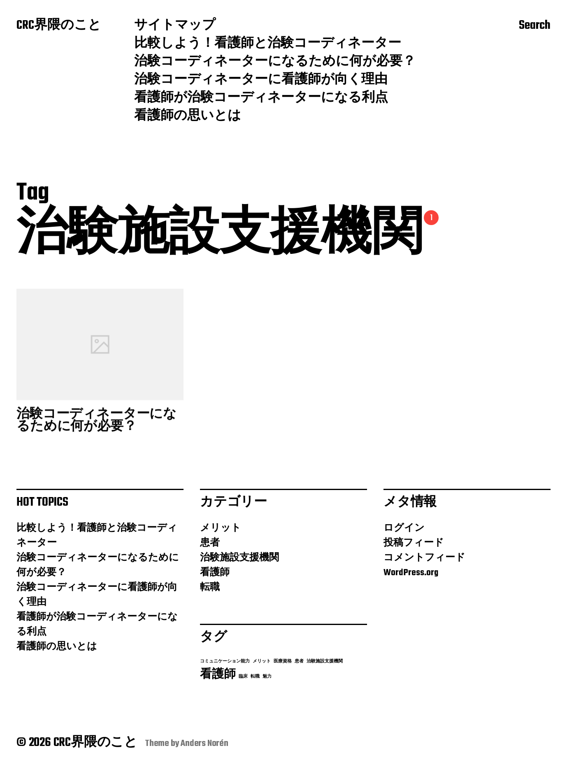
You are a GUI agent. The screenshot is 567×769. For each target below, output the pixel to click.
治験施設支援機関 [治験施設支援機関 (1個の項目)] (325, 661)
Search (535, 26)
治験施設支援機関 (239, 558)
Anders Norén (204, 743)
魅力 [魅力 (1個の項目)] (267, 677)
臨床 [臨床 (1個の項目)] (243, 677)
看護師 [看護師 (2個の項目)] (218, 674)
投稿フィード (413, 543)
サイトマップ (175, 26)
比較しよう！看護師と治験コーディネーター (267, 44)
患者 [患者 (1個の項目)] (299, 661)
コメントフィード (424, 558)
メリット (220, 528)
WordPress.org (410, 573)
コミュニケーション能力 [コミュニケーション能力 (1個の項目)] (225, 661)
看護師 (215, 573)
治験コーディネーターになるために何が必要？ (275, 62)
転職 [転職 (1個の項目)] (255, 677)
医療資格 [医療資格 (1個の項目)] (283, 661)
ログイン (404, 528)
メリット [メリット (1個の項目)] (262, 661)
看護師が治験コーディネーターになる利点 (261, 98)
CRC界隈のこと (58, 26)
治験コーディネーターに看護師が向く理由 (261, 80)
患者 (210, 543)
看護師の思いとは (187, 116)
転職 (210, 588)
